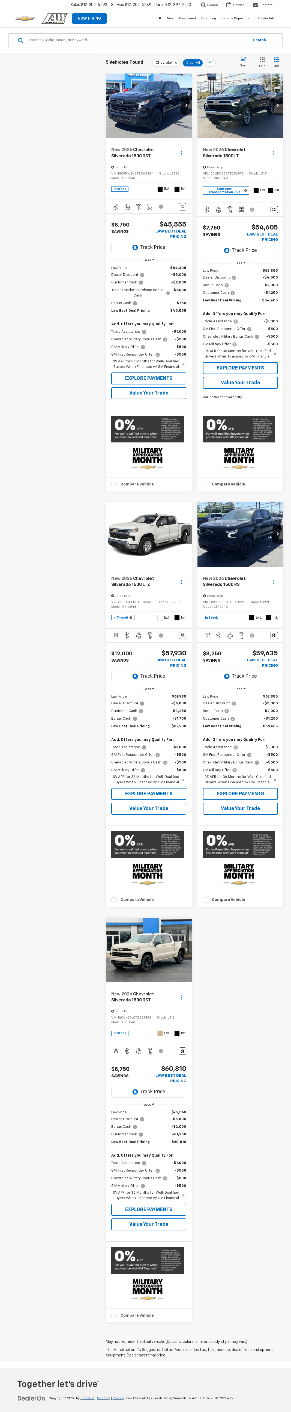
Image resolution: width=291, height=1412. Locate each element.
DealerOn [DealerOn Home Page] (87, 1398)
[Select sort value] (245, 62)
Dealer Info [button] (266, 18)
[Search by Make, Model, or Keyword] (137, 40)
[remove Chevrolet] (166, 63)
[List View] (276, 63)
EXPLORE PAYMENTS (148, 378)
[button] (186, 105)
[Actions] (181, 153)
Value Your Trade (148, 393)
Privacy (118, 1398)
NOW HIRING (89, 18)
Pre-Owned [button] (187, 18)
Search (259, 40)
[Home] (160, 18)
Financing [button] (208, 18)
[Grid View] (261, 63)
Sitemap (103, 1398)
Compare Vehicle (137, 484)
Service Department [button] (237, 18)
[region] (148, 317)
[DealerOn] (31, 1398)
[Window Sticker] (182, 206)
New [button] (170, 18)
